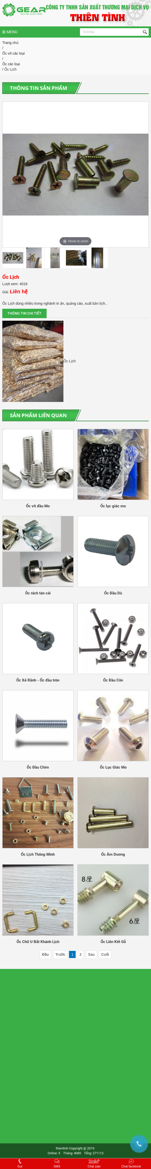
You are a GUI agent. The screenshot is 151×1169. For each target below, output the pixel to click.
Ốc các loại (11, 64)
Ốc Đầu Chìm (38, 767)
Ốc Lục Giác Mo (113, 767)
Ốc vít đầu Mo (38, 506)
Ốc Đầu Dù (113, 593)
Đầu (45, 954)
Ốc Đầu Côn (113, 680)
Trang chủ (10, 43)
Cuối (105, 954)
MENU (10, 32)
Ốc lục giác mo (113, 506)
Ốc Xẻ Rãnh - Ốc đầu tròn (37, 680)
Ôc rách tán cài (38, 593)
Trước (60, 954)
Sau (91, 954)
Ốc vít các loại (13, 53)
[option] (75, 174)
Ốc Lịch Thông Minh (38, 854)
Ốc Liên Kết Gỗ (113, 941)
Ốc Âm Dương (113, 854)
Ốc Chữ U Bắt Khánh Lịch (38, 941)
